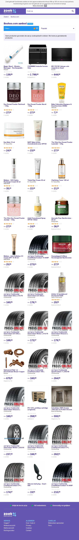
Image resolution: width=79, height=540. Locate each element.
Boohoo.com (15, 17)
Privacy (28, 525)
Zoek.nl (6, 17)
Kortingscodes (9, 530)
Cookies (29, 528)
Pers (50, 525)
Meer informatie (38, 5)
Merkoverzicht (9, 528)
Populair (44, 28)
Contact (28, 530)
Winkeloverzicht (9, 525)
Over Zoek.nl (30, 523)
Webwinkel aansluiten (56, 523)
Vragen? (7, 523)
